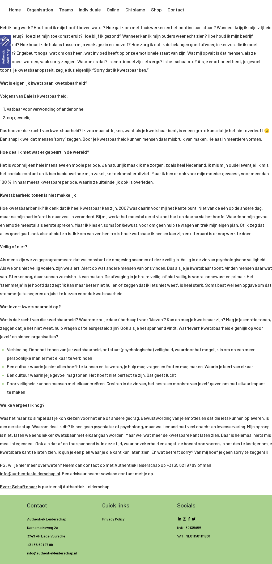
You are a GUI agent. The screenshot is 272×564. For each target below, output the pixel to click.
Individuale (90, 9)
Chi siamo (135, 9)
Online (113, 9)
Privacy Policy (113, 519)
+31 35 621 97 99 (182, 465)
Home (15, 9)
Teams (66, 9)
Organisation (40, 9)
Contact (176, 9)
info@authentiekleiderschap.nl (30, 473)
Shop (156, 9)
